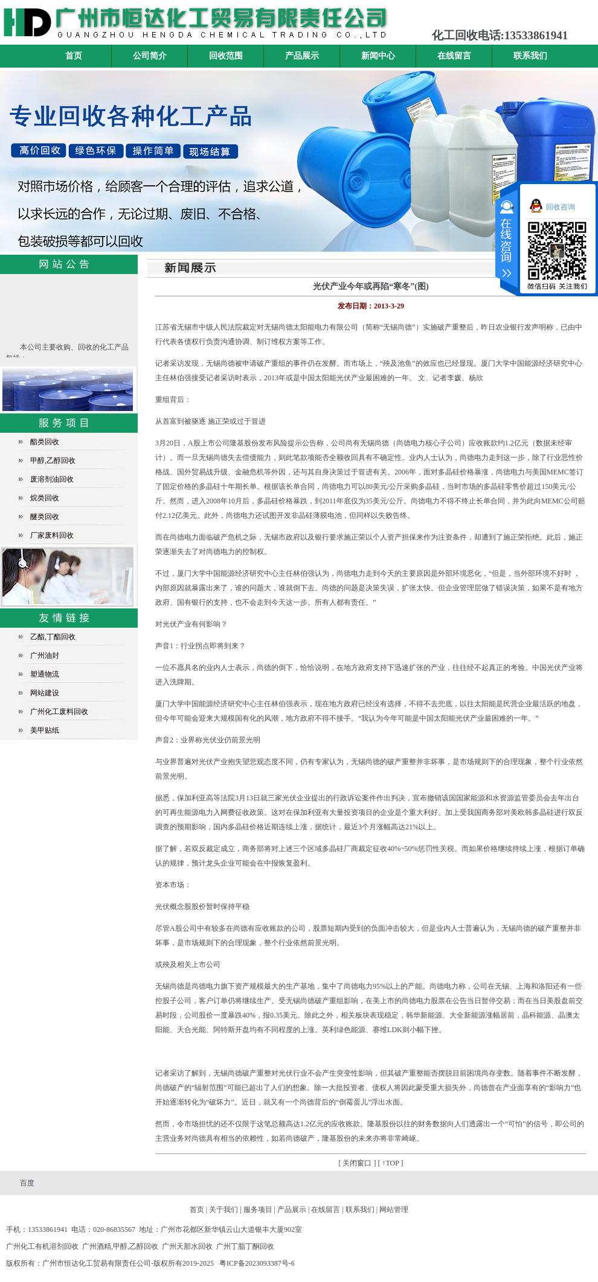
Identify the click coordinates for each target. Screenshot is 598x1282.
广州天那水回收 (187, 1246)
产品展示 (302, 55)
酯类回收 (44, 442)
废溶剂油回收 (52, 479)
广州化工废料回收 (59, 711)
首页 (73, 55)
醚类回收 (44, 516)
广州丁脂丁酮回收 (245, 1246)
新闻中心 (378, 55)
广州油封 (44, 655)
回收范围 (226, 55)
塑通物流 (44, 674)
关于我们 (223, 1209)
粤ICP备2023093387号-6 (257, 1263)
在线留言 (454, 55)
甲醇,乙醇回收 (53, 460)
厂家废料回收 (52, 535)
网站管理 (393, 1209)
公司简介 (150, 55)
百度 (27, 1183)
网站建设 (44, 693)
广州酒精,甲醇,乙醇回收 (120, 1246)
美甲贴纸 (44, 730)
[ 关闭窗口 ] (357, 1163)
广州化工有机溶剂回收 (42, 1246)
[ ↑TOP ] (390, 1163)
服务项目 (257, 1209)
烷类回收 (44, 498)
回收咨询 (560, 207)
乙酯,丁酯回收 (53, 637)
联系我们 (530, 55)
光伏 (343, 378)
